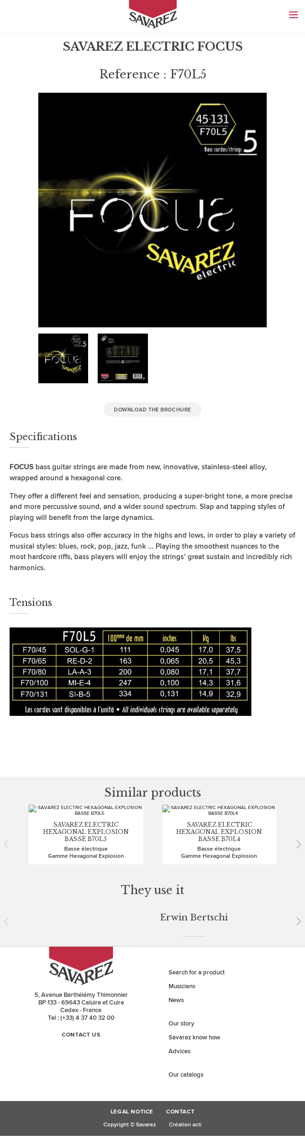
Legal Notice (132, 980)
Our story (181, 892)
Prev (9, 823)
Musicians (182, 855)
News (176, 869)
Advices (180, 920)
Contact (180, 980)
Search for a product (197, 841)
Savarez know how (194, 906)
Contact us (81, 904)
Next (295, 823)
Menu (293, 15)
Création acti (185, 993)
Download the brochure (152, 409)
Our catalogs (186, 943)
